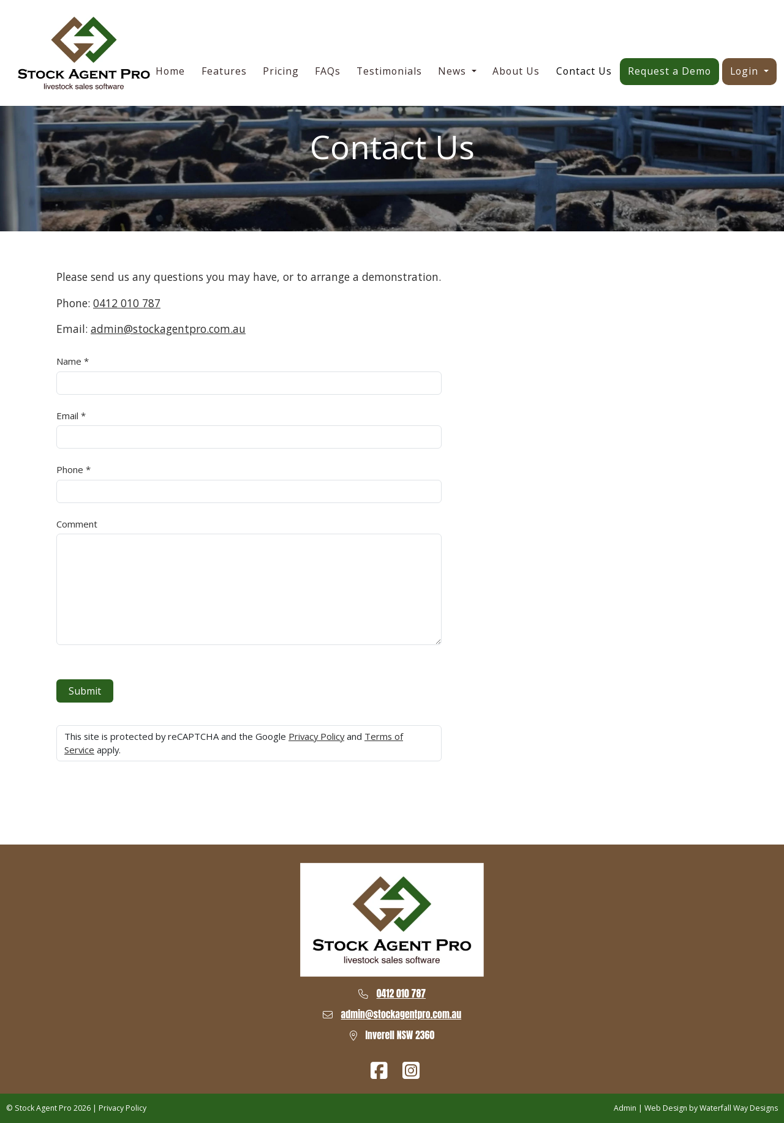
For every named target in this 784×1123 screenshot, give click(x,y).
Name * (72, 361)
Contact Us (584, 71)
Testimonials (389, 71)
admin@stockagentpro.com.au (168, 328)
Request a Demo (669, 71)
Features (224, 71)
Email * (71, 415)
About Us (516, 71)
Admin (625, 1108)
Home (170, 71)
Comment (76, 524)
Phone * (73, 469)
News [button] (453, 71)
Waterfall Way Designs (738, 1108)
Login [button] (745, 71)
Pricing (281, 71)
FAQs (328, 71)
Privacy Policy (316, 736)
